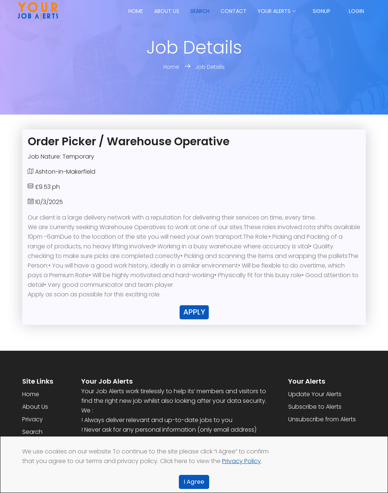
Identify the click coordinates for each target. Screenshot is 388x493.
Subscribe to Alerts (314, 406)
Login (356, 11)
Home (135, 11)
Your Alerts (274, 11)
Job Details (210, 67)
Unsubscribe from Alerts (322, 419)
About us (166, 11)
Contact (233, 11)
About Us (35, 406)
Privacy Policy (241, 461)
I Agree (194, 481)
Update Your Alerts (314, 394)
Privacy (32, 419)
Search (200, 11)
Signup (321, 11)
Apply (194, 312)
